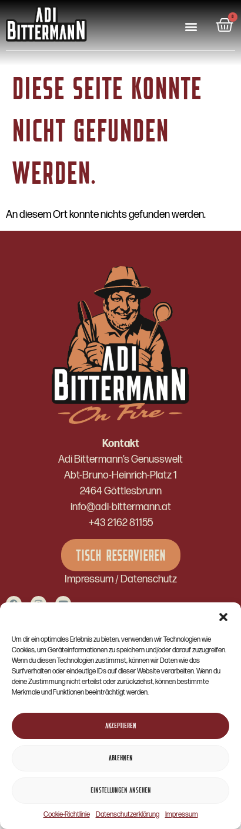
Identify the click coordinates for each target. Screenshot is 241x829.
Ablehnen (121, 758)
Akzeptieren (120, 726)
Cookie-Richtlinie (66, 814)
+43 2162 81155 (121, 523)
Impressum (181, 814)
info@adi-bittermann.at (121, 507)
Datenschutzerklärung (127, 814)
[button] (223, 617)
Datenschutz (148, 579)
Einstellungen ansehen (121, 790)
